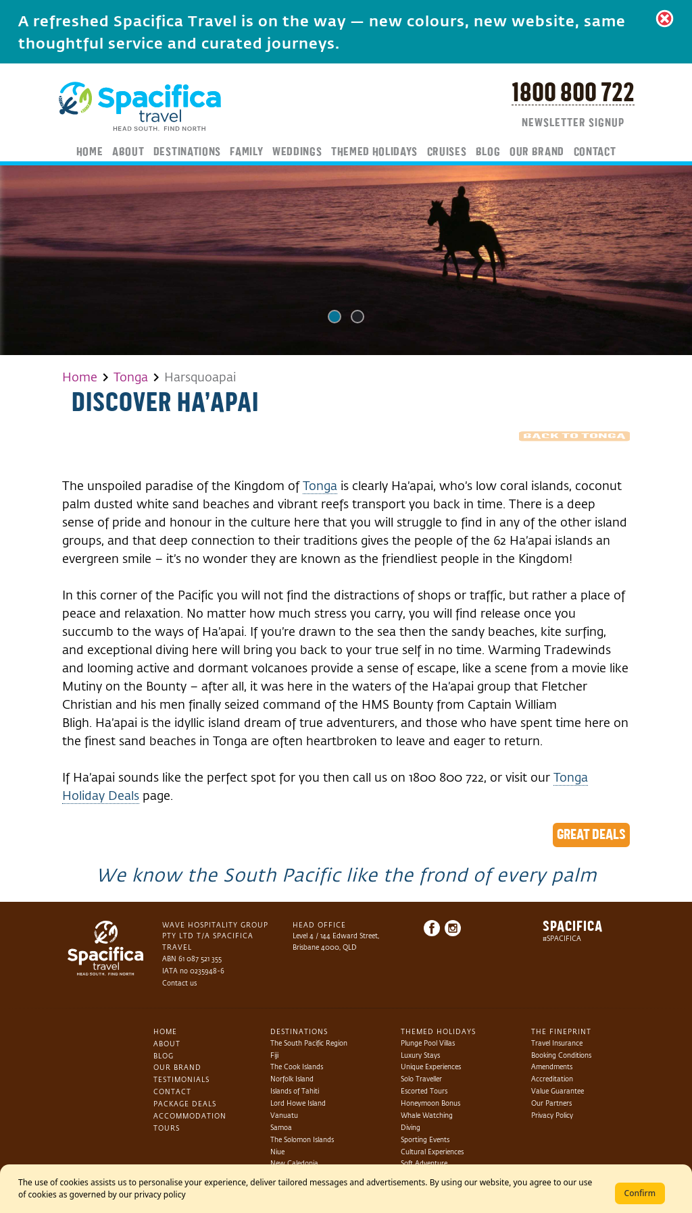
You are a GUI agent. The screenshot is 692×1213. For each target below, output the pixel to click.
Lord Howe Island (298, 1103)
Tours (166, 1128)
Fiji (274, 1055)
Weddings (297, 152)
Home (89, 152)
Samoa (281, 1127)
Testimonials (181, 1079)
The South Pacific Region (308, 1043)
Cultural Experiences (432, 1152)
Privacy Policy (552, 1115)
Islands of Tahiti (294, 1091)
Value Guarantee (557, 1091)
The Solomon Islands (302, 1139)
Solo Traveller (421, 1079)
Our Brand (537, 152)
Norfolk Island (292, 1079)
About (128, 152)
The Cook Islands (296, 1066)
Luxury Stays (420, 1055)
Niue (277, 1152)
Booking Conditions (561, 1055)
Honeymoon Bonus (430, 1103)
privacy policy (160, 1194)
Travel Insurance (557, 1043)
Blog (488, 152)
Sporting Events (425, 1139)
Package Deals (184, 1104)
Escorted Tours (424, 1091)
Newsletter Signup (573, 123)
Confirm (640, 1193)
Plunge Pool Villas (428, 1043)
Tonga (131, 377)
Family (246, 152)
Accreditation (552, 1079)
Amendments (551, 1066)
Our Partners (551, 1103)
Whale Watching (427, 1115)
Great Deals (591, 835)
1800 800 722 (573, 93)
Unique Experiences (431, 1066)
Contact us (179, 983)
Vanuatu (284, 1115)
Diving (410, 1127)
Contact (595, 152)
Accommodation (189, 1116)
